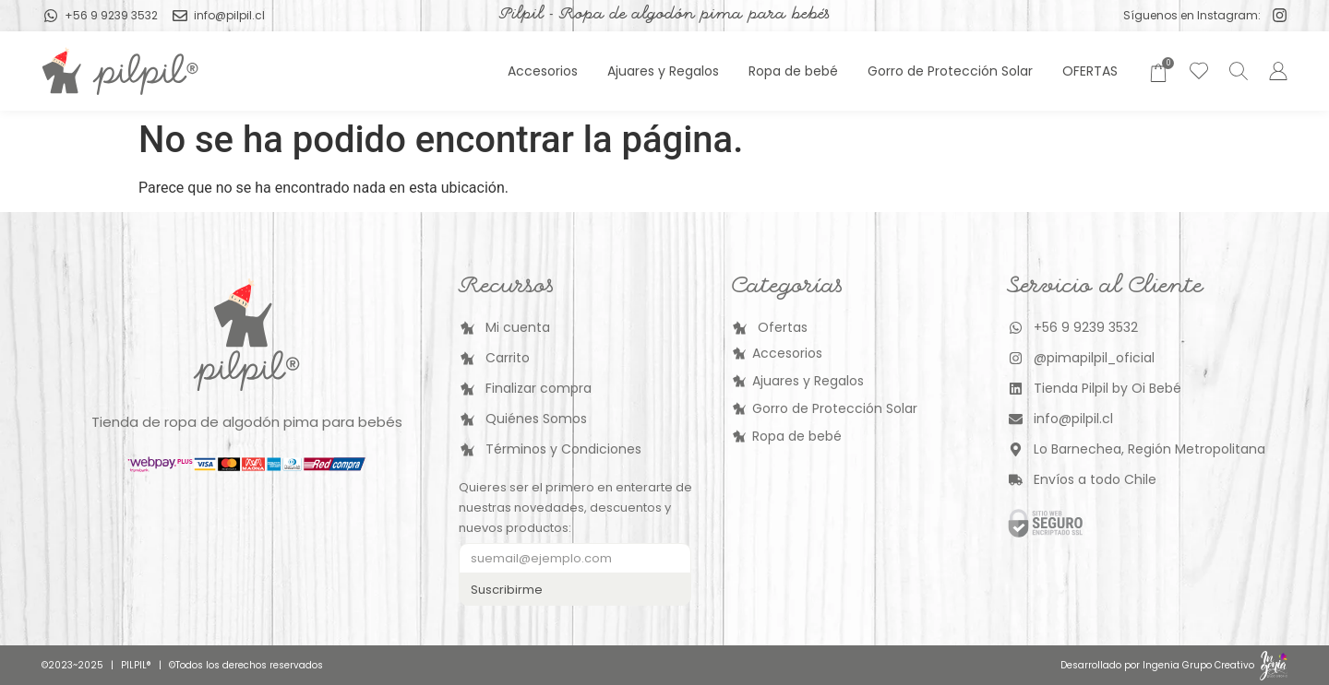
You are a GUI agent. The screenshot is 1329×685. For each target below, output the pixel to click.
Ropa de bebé (793, 71)
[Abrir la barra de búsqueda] (1236, 71)
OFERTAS (1090, 71)
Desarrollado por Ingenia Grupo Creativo (1157, 665)
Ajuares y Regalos (663, 71)
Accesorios (543, 71)
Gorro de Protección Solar (950, 71)
